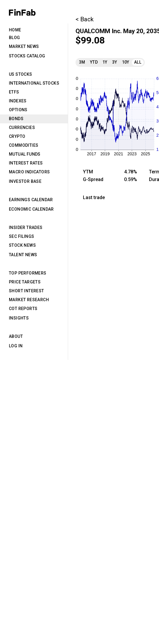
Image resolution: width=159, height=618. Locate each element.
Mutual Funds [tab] (25, 154)
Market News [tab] (24, 46)
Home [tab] (15, 30)
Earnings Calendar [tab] (31, 199)
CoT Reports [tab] (23, 308)
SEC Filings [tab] (21, 236)
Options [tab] (18, 109)
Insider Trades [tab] (26, 227)
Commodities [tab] (23, 145)
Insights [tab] (19, 318)
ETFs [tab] (14, 92)
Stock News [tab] (22, 245)
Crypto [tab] (17, 136)
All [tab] (137, 62)
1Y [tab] (104, 62)
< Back (85, 19)
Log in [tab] (16, 345)
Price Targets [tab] (25, 282)
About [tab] (16, 336)
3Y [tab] (114, 62)
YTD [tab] (94, 62)
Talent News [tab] (23, 254)
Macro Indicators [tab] (29, 172)
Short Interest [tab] (26, 290)
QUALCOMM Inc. (99, 31)
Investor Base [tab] (25, 181)
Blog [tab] (14, 37)
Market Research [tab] (29, 299)
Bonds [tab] (16, 118)
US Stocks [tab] (20, 74)
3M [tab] (82, 62)
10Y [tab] (125, 62)
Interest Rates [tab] (26, 163)
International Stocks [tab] (34, 83)
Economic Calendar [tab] (31, 209)
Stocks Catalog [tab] (27, 56)
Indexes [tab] (18, 101)
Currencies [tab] (22, 127)
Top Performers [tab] (27, 273)
